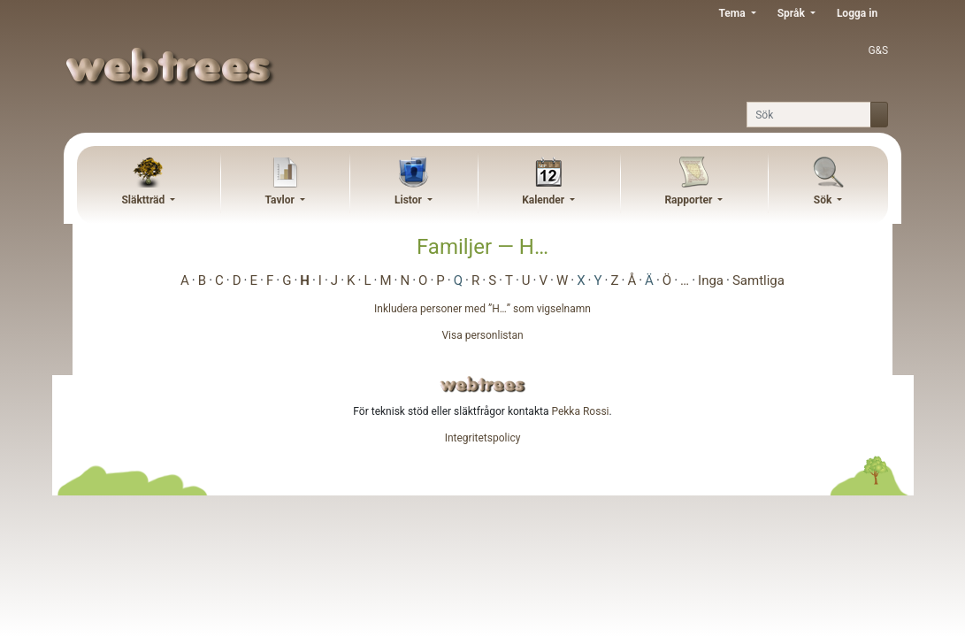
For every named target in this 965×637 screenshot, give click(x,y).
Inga (711, 280)
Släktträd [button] (144, 200)
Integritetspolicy (483, 438)
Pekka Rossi (580, 411)
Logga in (857, 13)
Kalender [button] (544, 200)
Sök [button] (824, 200)
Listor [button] (409, 200)
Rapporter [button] (689, 200)
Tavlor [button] (281, 200)
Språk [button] (792, 13)
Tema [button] (732, 13)
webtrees (483, 384)
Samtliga (758, 280)
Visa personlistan (482, 335)
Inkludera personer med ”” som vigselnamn (482, 309)
